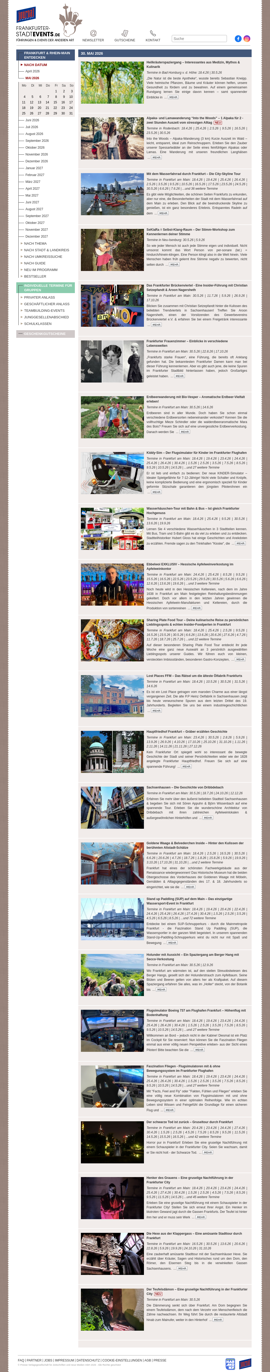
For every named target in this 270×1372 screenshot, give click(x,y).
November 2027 (33, 229)
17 (71, 102)
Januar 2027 (30, 167)
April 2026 (29, 70)
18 (23, 108)
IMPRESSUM (64, 1360)
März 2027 (29, 181)
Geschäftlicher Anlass (44, 303)
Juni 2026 (28, 119)
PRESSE (160, 1360)
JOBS (48, 1360)
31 (71, 113)
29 (55, 113)
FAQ (21, 1360)
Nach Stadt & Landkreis (43, 249)
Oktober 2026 (31, 146)
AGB (147, 1360)
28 (47, 113)
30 (63, 113)
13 (39, 102)
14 (47, 102)
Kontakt (153, 33)
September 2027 (33, 215)
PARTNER (34, 1360)
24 (71, 108)
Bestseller (32, 275)
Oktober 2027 (31, 222)
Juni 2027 (28, 201)
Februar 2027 (31, 174)
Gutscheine (125, 33)
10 (71, 97)
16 (63, 102)
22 (55, 108)
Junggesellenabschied (43, 316)
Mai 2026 (28, 77)
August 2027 (30, 208)
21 (47, 108)
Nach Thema (32, 242)
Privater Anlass (36, 296)
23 (63, 108)
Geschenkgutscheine (42, 335)
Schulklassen (34, 323)
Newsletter (93, 33)
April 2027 (29, 187)
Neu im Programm (38, 269)
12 (31, 102)
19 (31, 108)
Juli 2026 (28, 126)
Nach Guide (32, 262)
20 (39, 108)
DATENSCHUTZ (88, 1360)
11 (23, 102)
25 (23, 113)
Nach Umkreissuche (40, 256)
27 (39, 113)
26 (31, 113)
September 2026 (33, 140)
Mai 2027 (28, 194)
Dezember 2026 (33, 160)
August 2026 (30, 133)
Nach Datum (32, 64)
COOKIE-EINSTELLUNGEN (122, 1360)
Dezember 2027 (33, 235)
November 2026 (33, 153)
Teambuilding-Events (41, 310)
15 (55, 102)
